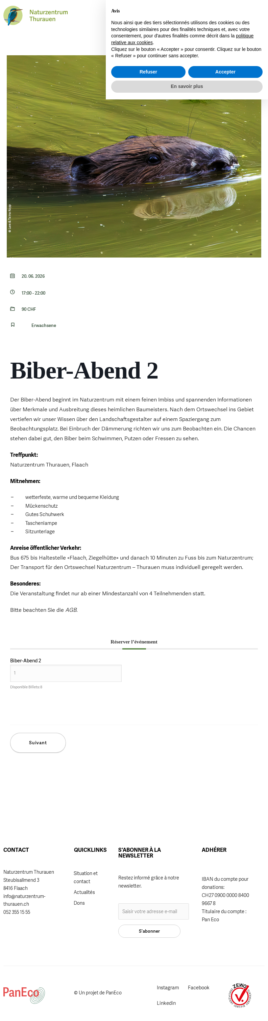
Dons (79, 903)
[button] (181, 16)
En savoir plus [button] (187, 1008)
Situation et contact (86, 877)
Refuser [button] (148, 993)
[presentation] (67, 711)
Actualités (84, 892)
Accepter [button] (225, 993)
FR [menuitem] (207, 15)
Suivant (38, 743)
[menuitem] (194, 16)
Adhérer (132, 14)
